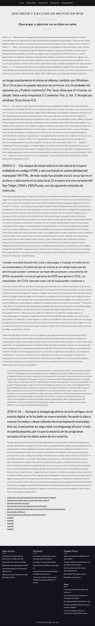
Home (22, 3)
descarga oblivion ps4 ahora (18, 503)
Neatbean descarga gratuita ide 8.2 (15, 565)
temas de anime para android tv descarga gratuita (26, 515)
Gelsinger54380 (67, 3)
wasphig (10, 518)
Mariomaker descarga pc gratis (75, 574)
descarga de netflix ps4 (16, 512)
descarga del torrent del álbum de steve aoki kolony (27, 506)
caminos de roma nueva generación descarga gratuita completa (31, 497)
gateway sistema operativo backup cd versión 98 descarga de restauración (36, 509)
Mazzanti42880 (48, 19)
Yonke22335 (43, 3)
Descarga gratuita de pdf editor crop (77, 601)
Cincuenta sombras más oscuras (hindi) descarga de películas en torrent (45, 580)
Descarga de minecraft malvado (44, 562)
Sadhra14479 (31, 3)
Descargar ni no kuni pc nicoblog (14, 562)
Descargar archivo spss (72, 577)
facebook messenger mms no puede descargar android (28, 500)
